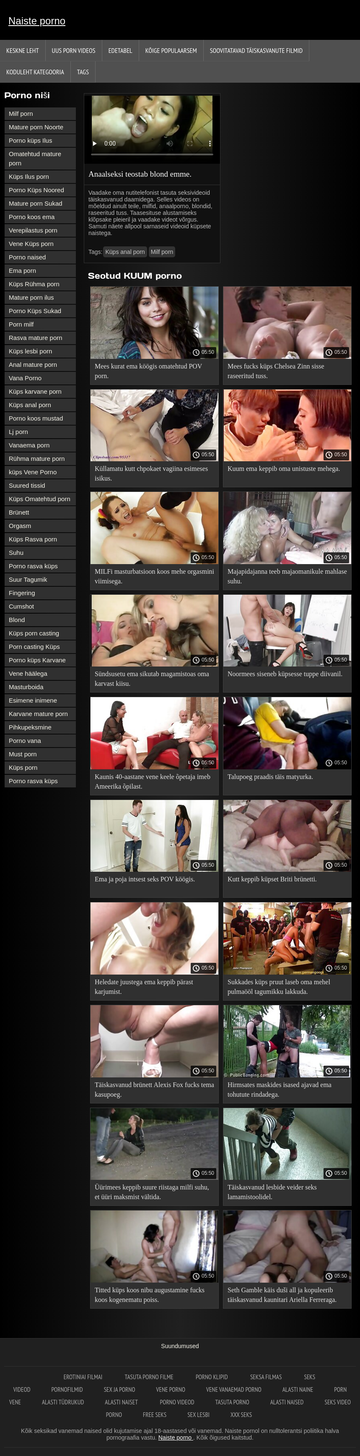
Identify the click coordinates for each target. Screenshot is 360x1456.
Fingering (22, 592)
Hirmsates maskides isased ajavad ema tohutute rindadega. (280, 1089)
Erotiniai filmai (84, 1377)
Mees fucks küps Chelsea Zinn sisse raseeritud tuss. (276, 371)
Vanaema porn (29, 445)
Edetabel (120, 50)
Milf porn (21, 113)
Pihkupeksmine (30, 727)
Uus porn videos (74, 50)
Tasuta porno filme (150, 1377)
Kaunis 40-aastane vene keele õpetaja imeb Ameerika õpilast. (152, 781)
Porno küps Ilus (30, 140)
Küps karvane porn (35, 391)
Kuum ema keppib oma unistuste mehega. (284, 468)
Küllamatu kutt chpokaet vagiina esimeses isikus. (151, 473)
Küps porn (23, 767)
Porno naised (27, 257)
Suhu (16, 552)
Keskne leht (22, 50)
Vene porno (170, 1389)
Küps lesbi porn (30, 351)
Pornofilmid (67, 1389)
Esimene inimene (33, 700)
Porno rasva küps (33, 566)
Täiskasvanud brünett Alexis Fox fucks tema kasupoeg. (154, 1089)
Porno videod (177, 1402)
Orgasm (20, 525)
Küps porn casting (34, 633)
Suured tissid (27, 485)
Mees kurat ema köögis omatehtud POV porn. (148, 371)
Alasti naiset (122, 1402)
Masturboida (26, 686)
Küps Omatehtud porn (39, 498)
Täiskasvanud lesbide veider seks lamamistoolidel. (272, 1192)
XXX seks (241, 1415)
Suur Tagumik (28, 579)
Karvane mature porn (38, 713)
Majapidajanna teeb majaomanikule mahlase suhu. (287, 576)
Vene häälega (28, 673)
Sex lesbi (198, 1415)
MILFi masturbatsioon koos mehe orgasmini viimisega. (154, 576)
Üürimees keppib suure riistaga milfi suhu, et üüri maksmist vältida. (152, 1192)
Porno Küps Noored (36, 189)
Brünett (19, 512)
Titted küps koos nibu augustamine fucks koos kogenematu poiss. (150, 1294)
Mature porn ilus (31, 297)
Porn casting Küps (34, 646)
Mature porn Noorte (36, 127)
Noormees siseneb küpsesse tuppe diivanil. (285, 673)
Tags (83, 72)
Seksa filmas (266, 1377)
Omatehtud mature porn (35, 158)
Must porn (23, 754)
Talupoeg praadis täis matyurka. (270, 776)
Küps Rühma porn (34, 284)
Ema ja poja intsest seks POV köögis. (145, 879)
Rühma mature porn (37, 458)
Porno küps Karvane (37, 660)
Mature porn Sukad (35, 203)
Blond (17, 619)
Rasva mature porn (35, 337)
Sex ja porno (119, 1389)
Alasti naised (287, 1402)
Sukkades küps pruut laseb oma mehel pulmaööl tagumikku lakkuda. (279, 986)
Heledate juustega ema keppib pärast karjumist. (144, 986)
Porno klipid (212, 1377)
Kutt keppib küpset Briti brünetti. (272, 879)
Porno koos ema (31, 216)
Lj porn (18, 431)
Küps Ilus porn (29, 176)
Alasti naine (297, 1389)
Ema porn (22, 270)
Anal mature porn (33, 364)
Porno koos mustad (36, 418)
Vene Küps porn (31, 243)
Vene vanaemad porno (234, 1389)
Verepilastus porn (33, 230)
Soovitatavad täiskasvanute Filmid (256, 50)
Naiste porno (36, 20)
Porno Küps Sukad (35, 310)
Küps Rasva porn (33, 539)
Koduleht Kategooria (35, 72)
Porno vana (25, 740)
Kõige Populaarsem (171, 50)
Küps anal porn (30, 404)
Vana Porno (25, 378)
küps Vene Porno (33, 472)
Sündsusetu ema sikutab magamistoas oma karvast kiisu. (152, 678)
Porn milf (21, 324)
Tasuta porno (232, 1402)
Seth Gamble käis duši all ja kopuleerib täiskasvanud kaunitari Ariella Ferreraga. (282, 1294)
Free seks (154, 1415)
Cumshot (21, 606)
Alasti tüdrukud (63, 1402)
